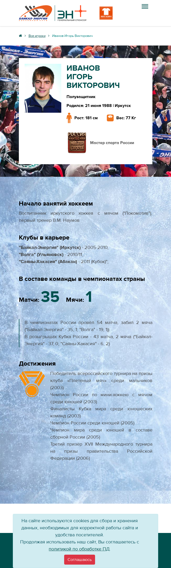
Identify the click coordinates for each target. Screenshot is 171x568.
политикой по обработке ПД (79, 549)
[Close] (79, 560)
